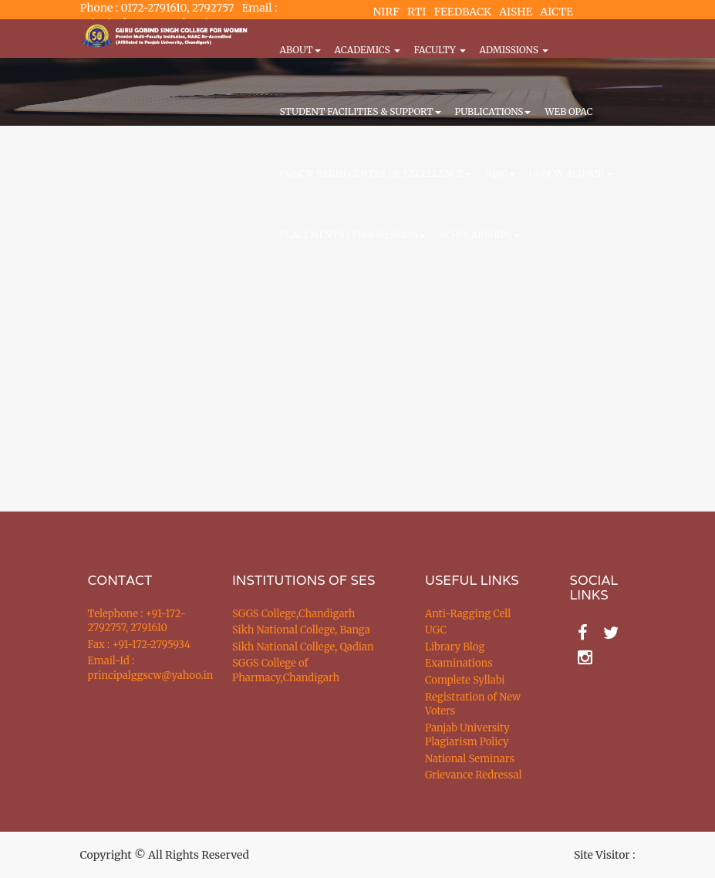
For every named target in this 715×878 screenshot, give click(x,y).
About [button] (300, 50)
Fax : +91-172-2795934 (139, 644)
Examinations (459, 663)
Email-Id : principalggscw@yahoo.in (141, 668)
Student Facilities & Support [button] (360, 111)
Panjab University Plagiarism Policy (467, 735)
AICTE (556, 12)
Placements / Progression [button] (353, 235)
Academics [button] (367, 50)
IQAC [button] (500, 173)
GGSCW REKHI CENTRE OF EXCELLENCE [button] (376, 173)
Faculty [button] (440, 50)
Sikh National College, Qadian (303, 646)
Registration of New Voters (473, 704)
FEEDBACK (462, 12)
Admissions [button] (514, 50)
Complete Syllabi (465, 680)
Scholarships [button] (479, 235)
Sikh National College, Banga (301, 630)
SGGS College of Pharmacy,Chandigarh (285, 670)
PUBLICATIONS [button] (493, 111)
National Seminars (469, 758)
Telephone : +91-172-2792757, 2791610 (137, 621)
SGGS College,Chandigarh (293, 613)
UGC (436, 630)
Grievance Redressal (473, 775)
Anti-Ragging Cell (468, 613)
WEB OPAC (568, 111)
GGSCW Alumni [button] (570, 173)
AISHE (515, 12)
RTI (416, 12)
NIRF (386, 12)
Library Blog (454, 646)
